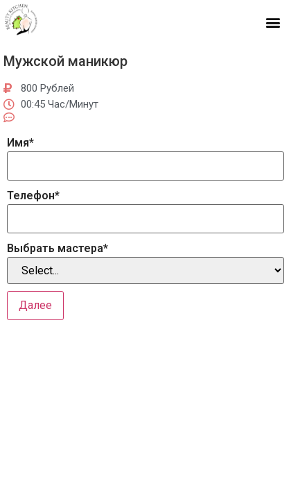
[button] (272, 21)
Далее (35, 305)
